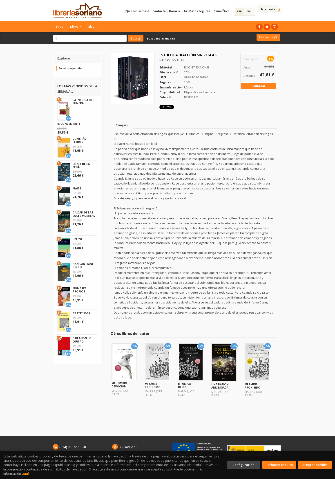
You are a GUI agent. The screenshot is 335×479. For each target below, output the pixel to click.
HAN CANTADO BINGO (83, 265)
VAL (249, 11)
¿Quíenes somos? (136, 11)
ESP (239, 11)
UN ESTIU (79, 239)
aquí (25, 473)
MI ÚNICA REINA (184, 385)
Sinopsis (122, 125)
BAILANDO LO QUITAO (82, 339)
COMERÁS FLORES (79, 140)
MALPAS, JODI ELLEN (172, 60)
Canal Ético (222, 11)
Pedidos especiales (71, 68)
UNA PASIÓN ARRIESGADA (220, 385)
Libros (75, 26)
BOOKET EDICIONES (196, 67)
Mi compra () (268, 37)
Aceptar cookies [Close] (314, 465)
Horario (174, 11)
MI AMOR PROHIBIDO (153, 385)
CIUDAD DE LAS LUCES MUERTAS (84, 214)
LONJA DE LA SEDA (81, 165)
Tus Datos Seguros (196, 11)
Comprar (258, 86)
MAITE (77, 188)
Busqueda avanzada (161, 38)
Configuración (243, 465)
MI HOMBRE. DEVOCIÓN (120, 384)
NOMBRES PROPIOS (79, 289)
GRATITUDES (81, 313)
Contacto (159, 11)
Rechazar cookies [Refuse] (279, 465)
